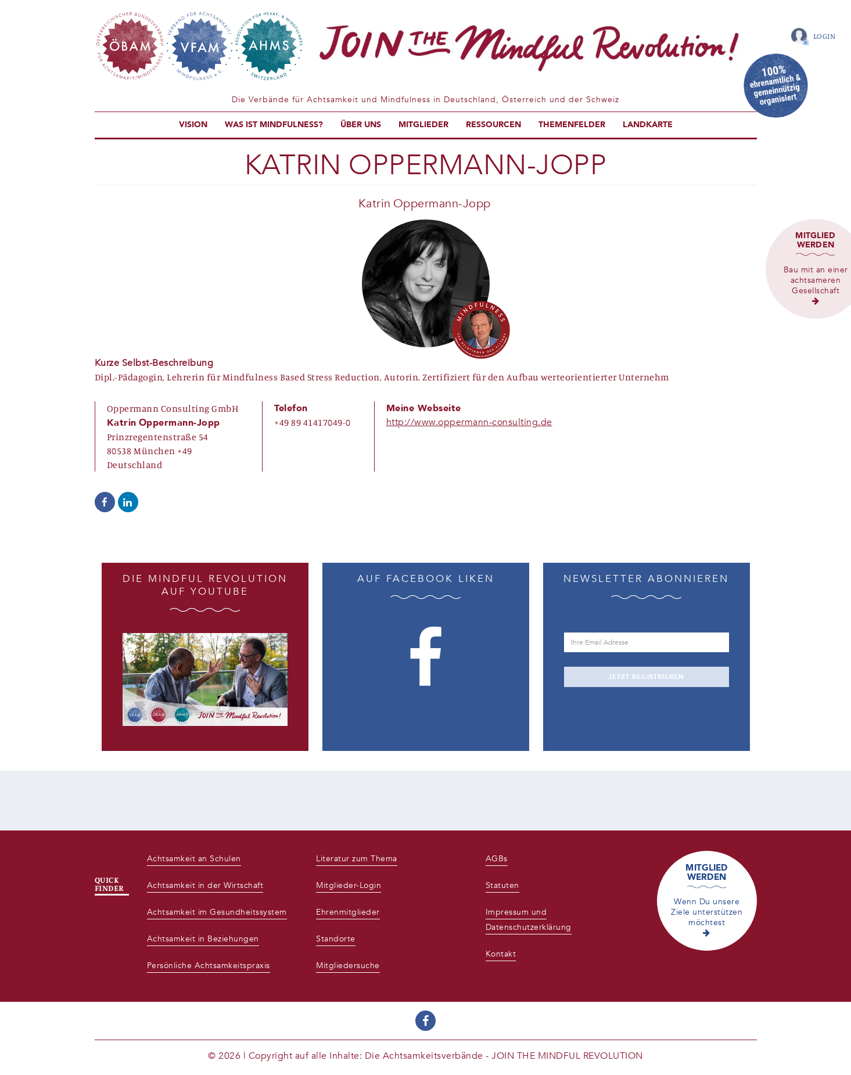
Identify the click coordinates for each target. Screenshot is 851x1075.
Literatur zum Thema (356, 858)
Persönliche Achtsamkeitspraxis (208, 965)
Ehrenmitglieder (348, 912)
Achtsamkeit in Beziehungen (203, 938)
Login (824, 36)
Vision (193, 124)
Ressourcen (493, 124)
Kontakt (501, 953)
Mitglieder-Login (348, 885)
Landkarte (648, 124)
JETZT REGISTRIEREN (646, 677)
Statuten (502, 885)
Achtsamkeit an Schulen (194, 858)
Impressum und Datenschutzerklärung (529, 920)
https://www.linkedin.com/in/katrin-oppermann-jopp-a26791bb (128, 502)
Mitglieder (423, 124)
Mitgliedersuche (348, 965)
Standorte (336, 938)
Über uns (360, 124)
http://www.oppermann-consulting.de (469, 422)
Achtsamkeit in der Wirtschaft (205, 885)
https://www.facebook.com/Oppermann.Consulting (105, 502)
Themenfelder (571, 124)
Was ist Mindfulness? (274, 124)
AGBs (497, 858)
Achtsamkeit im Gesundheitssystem (217, 912)
